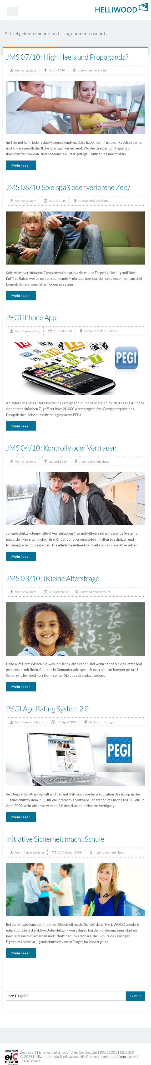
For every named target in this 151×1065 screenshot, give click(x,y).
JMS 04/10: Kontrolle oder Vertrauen (61, 447)
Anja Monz (29, 70)
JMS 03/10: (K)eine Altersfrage (52, 578)
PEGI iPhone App (31, 317)
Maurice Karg (31, 331)
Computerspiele (95, 331)
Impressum (127, 1056)
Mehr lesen (21, 165)
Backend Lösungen (102, 722)
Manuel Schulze (33, 722)
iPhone (112, 331)
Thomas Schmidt (33, 852)
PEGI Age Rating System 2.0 (47, 708)
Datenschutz (30, 1061)
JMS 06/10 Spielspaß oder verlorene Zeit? (68, 187)
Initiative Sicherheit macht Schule (55, 839)
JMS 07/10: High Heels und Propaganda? (67, 57)
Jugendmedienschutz (92, 70)
